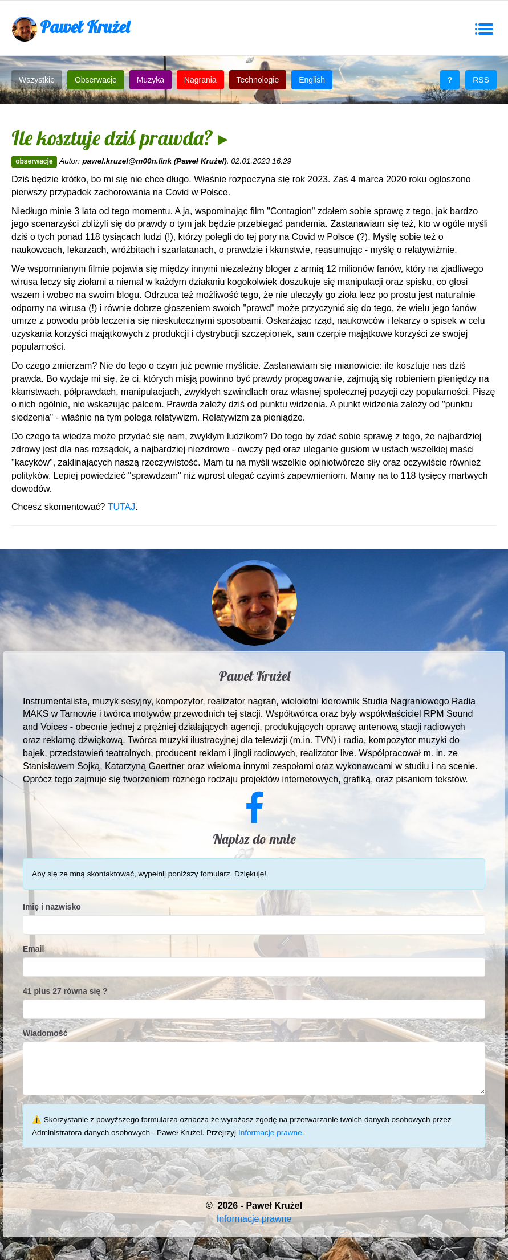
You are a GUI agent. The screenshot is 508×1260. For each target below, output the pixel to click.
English (312, 79)
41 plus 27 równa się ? (65, 991)
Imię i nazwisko (52, 906)
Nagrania (200, 79)
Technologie (258, 79)
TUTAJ (122, 507)
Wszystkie (37, 79)
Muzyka (150, 79)
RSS (481, 79)
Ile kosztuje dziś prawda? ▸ (119, 137)
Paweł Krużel (70, 29)
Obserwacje (96, 79)
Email (33, 948)
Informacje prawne (270, 1132)
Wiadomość (45, 1033)
